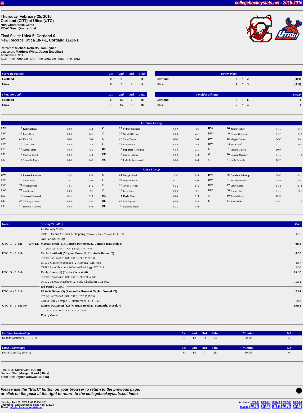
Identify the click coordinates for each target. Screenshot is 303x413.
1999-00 (254, 402)
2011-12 (265, 407)
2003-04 (297, 402)
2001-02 (276, 402)
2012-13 (276, 407)
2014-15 (297, 407)
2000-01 (265, 402)
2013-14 (286, 407)
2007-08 (286, 405)
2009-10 (244, 407)
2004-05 (254, 405)
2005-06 (265, 405)
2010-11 (254, 407)
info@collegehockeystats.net (26, 407)
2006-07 (276, 405)
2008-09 (297, 405)
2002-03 (286, 402)
